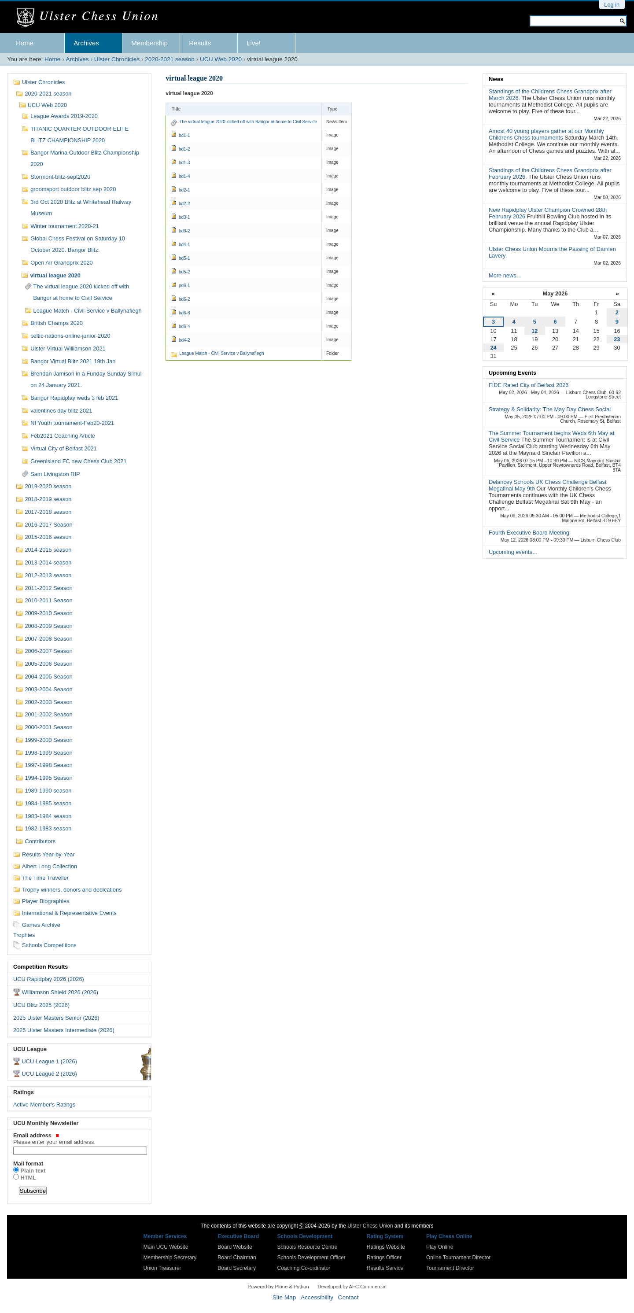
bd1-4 (184, 176)
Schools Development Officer (311, 1257)
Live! (254, 43)
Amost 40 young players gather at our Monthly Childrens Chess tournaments (546, 134)
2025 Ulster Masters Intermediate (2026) (63, 1030)
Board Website (234, 1247)
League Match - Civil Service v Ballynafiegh (221, 353)
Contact (348, 1297)
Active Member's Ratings (44, 1104)
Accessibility (317, 1297)
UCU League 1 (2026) (49, 1061)
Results (200, 43)
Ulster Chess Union (370, 1226)
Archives (86, 43)
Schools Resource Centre (307, 1247)
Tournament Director (450, 1268)
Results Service (385, 1268)
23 (617, 339)
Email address (79, 1138)
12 (534, 331)
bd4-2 (184, 340)
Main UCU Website (166, 1247)
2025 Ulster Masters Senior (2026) (56, 1017)
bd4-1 (184, 244)
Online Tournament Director (458, 1257)
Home (24, 43)
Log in (611, 4)
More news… (505, 275)
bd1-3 (184, 162)
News (496, 79)
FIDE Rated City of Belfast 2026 (528, 385)
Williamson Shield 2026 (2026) (60, 992)
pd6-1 (184, 285)
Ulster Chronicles (117, 59)
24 (493, 347)
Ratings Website (386, 1247)
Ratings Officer (384, 1257)
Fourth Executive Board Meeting (529, 532)
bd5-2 (184, 271)
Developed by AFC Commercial (352, 1286)
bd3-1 (184, 217)
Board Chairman (236, 1257)
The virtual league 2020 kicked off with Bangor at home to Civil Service (248, 121)
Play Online (439, 1247)
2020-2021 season (170, 59)
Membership (149, 43)
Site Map (284, 1297)
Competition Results (40, 966)
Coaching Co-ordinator (304, 1268)
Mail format (28, 1163)
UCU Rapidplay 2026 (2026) (48, 979)
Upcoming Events (512, 372)
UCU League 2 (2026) (49, 1073)
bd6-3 (184, 312)
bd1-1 (184, 135)
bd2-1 (184, 190)
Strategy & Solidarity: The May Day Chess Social (550, 409)
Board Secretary (236, 1268)
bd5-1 (184, 258)
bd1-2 (184, 149)
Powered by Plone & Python (278, 1286)
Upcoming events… (513, 552)
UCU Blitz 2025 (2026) (41, 1005)
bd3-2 (184, 231)
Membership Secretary (170, 1257)
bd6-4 (184, 326)
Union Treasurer (162, 1268)
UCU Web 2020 (221, 59)
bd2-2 (184, 203)
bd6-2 (184, 299)
